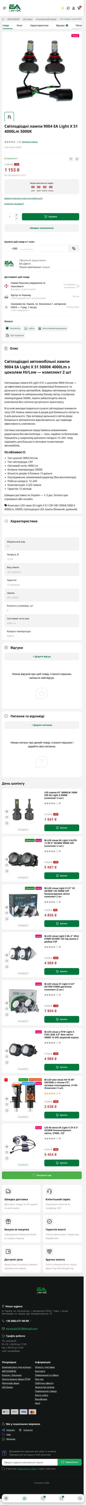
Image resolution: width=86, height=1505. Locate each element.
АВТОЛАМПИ (13, 19)
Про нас (39, 1379)
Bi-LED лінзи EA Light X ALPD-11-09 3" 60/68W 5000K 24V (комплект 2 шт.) (60, 843)
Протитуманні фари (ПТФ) (16, 1379)
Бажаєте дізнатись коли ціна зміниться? (23, 198)
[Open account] (73, 8)
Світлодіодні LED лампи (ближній (44, 509)
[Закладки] (43, 1498)
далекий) (71, 509)
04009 (18, 509)
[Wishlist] (6, 817)
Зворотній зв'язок (44, 1387)
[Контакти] (80, 1498)
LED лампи (28, 19)
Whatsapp (8, 1439)
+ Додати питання (42, 724)
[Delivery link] (78, 286)
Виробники (41, 1399)
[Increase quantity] (16, 215)
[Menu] (4, 8)
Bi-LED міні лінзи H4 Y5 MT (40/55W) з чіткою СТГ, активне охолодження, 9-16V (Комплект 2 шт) (60, 1083)
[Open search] (68, 8)
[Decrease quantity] (16, 218)
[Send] (73, 248)
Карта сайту (41, 1395)
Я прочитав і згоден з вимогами (30, 1468)
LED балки (7, 1387)
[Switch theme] (62, 8)
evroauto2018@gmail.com (22, 1328)
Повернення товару (46, 1391)
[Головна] (24, 1498)
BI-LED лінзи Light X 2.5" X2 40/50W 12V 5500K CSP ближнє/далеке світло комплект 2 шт (59, 892)
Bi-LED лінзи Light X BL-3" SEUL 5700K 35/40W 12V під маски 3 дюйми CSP (61, 939)
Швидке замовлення (42, 227)
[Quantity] (9, 216)
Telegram (8, 1430)
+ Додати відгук (42, 656)
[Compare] (6, 823)
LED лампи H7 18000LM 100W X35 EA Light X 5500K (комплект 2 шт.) (60, 795)
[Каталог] (6, 1498)
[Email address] (30, 1462)
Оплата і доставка (45, 1367)
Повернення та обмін (47, 1375)
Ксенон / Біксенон (12, 1375)
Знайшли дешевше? (14, 203)
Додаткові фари (10, 1383)
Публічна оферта (44, 1383)
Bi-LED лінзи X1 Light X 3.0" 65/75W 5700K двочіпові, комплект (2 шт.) (59, 987)
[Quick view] (6, 811)
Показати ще (42, 1175)
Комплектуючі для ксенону (16, 1367)
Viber (6, 1434)
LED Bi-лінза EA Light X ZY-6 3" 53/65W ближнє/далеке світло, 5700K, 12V (61, 1130)
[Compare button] (77, 159)
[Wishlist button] (71, 159)
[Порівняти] (61, 1498)
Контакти (40, 1371)
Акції (37, 1403)
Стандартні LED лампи (46, 19)
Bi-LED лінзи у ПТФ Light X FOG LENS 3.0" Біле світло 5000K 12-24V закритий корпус (61, 1034)
